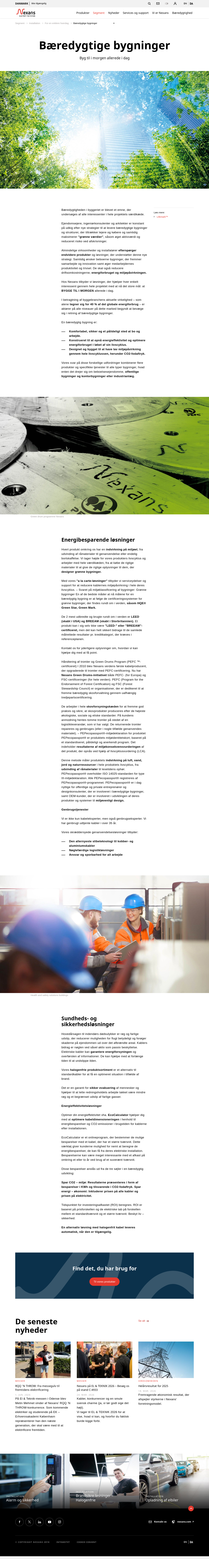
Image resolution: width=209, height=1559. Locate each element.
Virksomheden (148, 1380)
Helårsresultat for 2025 (157, 1386)
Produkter (82, 12)
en (185, 3)
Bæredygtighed (182, 12)
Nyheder (113, 12)
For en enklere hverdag (57, 23)
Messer (20, 1380)
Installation (35, 23)
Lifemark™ (161, 216)
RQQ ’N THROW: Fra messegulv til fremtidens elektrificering (41, 1388)
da (191, 3)
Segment (99, 12)
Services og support (136, 12)
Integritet (63, 1545)
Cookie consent (86, 1545)
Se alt (144, 1323)
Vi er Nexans (160, 12)
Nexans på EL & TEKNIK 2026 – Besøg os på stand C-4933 (102, 1388)
